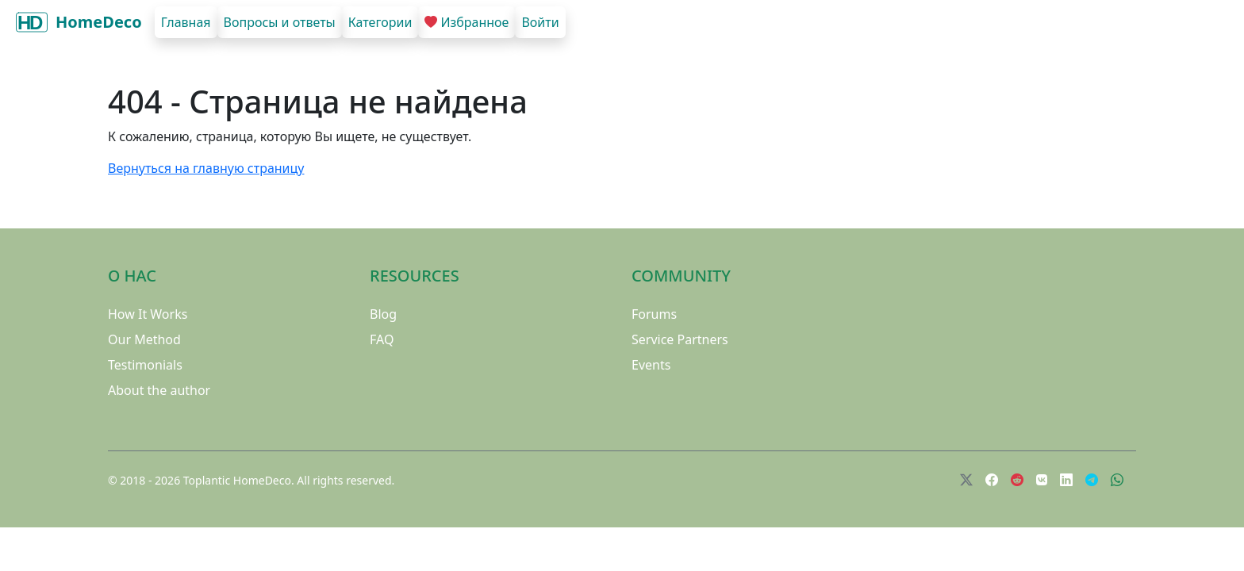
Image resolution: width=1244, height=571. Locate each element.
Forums (654, 314)
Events (651, 365)
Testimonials (145, 365)
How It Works (147, 314)
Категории (380, 22)
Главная (186, 22)
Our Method (144, 339)
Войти (540, 22)
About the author (159, 390)
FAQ (382, 339)
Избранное (466, 22)
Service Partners (680, 339)
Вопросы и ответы (280, 22)
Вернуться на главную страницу (206, 168)
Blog (383, 314)
